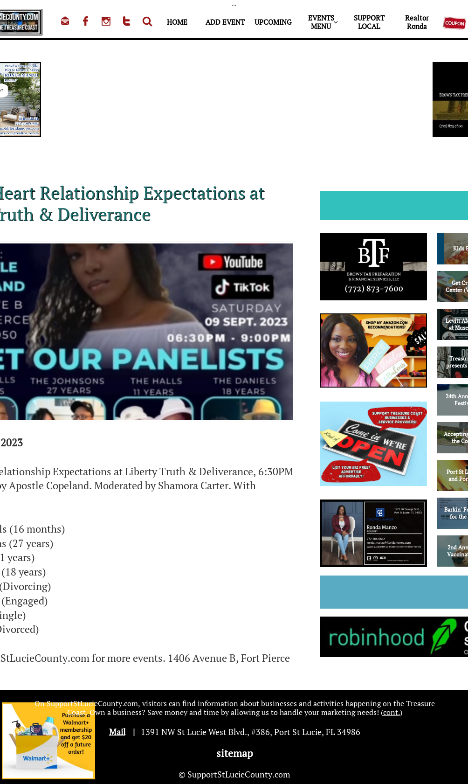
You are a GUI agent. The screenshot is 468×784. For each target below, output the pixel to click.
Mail (117, 731)
